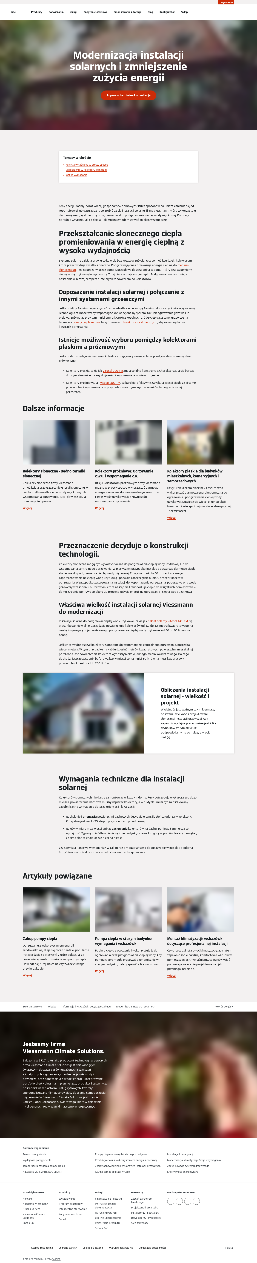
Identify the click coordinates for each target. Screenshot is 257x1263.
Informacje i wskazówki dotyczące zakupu (86, 1006)
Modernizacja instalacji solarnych (135, 1006)
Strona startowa (32, 1006)
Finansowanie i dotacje (127, 12)
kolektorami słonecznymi (140, 322)
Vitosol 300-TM (110, 383)
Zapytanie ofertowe (95, 12)
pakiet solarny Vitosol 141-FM (168, 621)
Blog (150, 12)
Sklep (184, 12)
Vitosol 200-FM (113, 371)
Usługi (73, 12)
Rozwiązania (56, 12)
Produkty (36, 12)
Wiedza (52, 1006)
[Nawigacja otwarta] (13, 12)
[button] (224, 1006)
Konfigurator (167, 12)
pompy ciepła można (86, 322)
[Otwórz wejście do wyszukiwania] (232, 12)
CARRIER (56, 1259)
